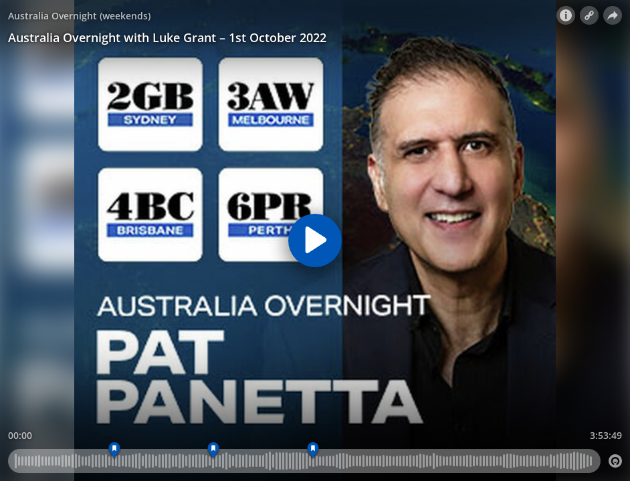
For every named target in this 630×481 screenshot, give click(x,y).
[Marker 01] (114, 450)
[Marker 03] (213, 450)
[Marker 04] (313, 450)
